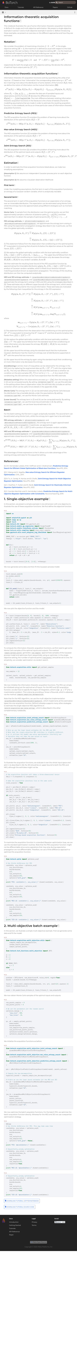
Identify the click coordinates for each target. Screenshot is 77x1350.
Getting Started (15, 1220)
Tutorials (21, 7)
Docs (6, 7)
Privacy (34, 1217)
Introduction (14, 1217)
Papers (55, 7)
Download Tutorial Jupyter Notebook (22, 1196)
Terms (34, 1220)
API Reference (38, 7)
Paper (11, 1229)
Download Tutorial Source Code (19, 1202)
